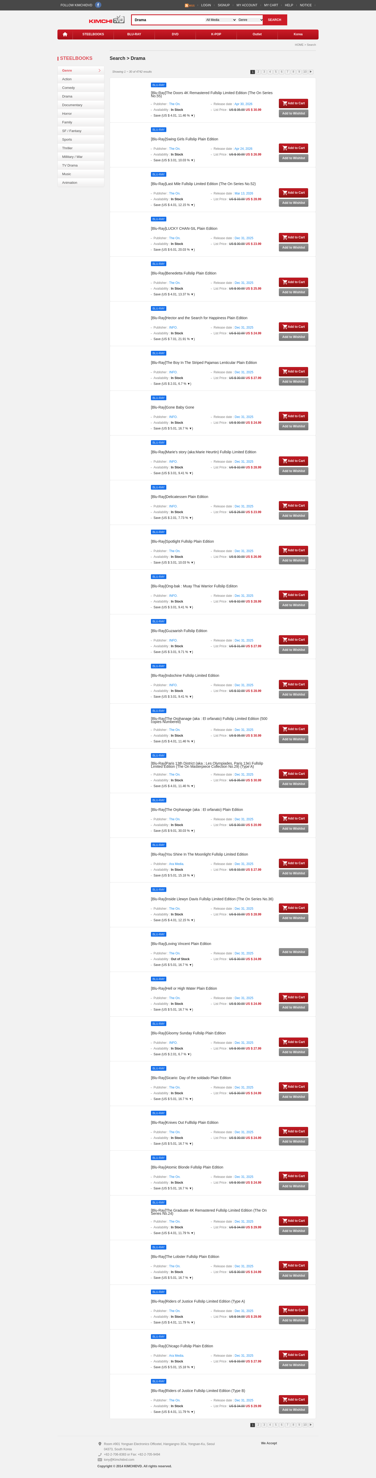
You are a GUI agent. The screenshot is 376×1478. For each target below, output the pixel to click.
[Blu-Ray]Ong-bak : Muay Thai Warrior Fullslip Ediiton (194, 586)
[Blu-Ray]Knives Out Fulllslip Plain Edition (184, 1122)
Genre (67, 70)
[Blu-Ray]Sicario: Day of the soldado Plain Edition (191, 1078)
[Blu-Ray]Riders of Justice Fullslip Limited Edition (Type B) (198, 1391)
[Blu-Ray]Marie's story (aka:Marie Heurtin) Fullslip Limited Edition (203, 452)
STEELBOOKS (93, 34)
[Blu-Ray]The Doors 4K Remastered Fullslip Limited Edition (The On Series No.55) (212, 94)
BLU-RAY (134, 34)
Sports (67, 139)
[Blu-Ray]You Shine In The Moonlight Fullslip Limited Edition (199, 854)
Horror (67, 114)
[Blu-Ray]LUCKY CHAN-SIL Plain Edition (184, 228)
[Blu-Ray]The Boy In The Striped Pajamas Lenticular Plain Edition (204, 362)
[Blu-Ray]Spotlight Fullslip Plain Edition (182, 541)
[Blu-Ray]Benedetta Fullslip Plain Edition (183, 273)
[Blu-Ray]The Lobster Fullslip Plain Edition (185, 1256)
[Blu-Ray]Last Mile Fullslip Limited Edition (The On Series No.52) (203, 184)
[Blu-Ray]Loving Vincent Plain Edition (181, 944)
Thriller (67, 148)
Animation (69, 183)
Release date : (233, 104)
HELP (289, 5)
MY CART (271, 5)
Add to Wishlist (293, 113)
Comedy (68, 88)
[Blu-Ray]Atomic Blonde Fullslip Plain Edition (187, 1167)
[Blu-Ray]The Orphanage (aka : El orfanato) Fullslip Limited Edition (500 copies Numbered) (209, 720)
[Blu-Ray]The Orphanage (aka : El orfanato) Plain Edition (197, 809)
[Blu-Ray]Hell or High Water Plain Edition (184, 988)
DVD (175, 34)
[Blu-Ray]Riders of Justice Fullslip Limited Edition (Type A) (198, 1301)
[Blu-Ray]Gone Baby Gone (172, 407)
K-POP (216, 34)
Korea (298, 34)
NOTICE (306, 5)
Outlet (257, 34)
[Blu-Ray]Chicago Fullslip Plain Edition (182, 1346)
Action (67, 79)
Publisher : (167, 104)
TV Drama (70, 165)
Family (67, 122)
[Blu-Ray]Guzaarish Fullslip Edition (179, 631)
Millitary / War (72, 157)
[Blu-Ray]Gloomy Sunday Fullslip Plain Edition (188, 1033)
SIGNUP (224, 5)
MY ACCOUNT (247, 5)
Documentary (72, 105)
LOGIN (206, 5)
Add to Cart (293, 103)
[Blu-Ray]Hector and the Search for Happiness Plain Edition (199, 318)
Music (66, 174)
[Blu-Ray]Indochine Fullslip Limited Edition (185, 675)
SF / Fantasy (71, 131)
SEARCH (274, 20)
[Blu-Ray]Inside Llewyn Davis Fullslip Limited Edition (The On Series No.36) (212, 899)
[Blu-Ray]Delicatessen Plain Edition (179, 497)
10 (305, 71)
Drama (67, 96)
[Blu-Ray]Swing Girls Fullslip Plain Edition (184, 139)
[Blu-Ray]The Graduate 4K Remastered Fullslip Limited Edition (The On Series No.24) (209, 1212)
